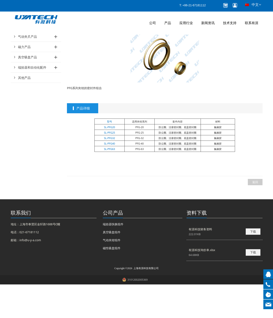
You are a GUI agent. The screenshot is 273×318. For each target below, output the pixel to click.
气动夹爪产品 (27, 70)
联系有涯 (251, 23)
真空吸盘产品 (27, 91)
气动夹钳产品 (27, 60)
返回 (255, 216)
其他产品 (24, 111)
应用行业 (186, 23)
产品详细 (83, 141)
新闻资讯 (208, 23)
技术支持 (229, 23)
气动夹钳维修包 (100, 44)
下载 (253, 265)
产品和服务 (79, 44)
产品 (167, 23)
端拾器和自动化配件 (32, 101)
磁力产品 (24, 80)
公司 (152, 23)
